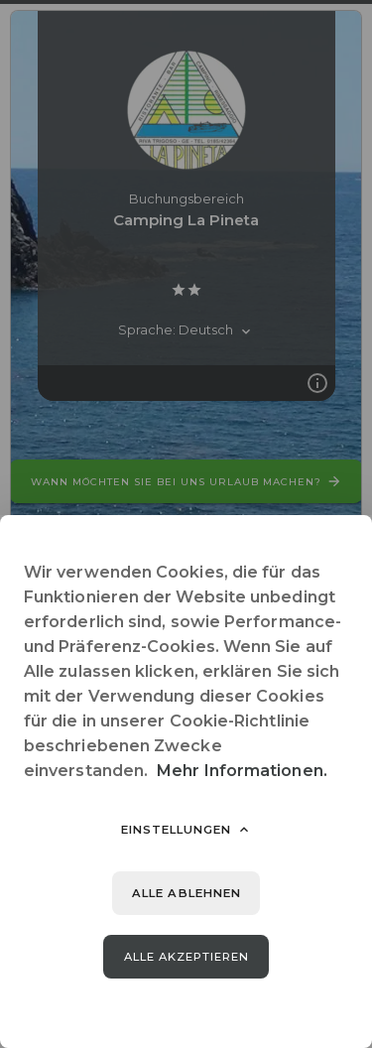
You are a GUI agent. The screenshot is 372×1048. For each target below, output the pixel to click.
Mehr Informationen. (242, 770)
